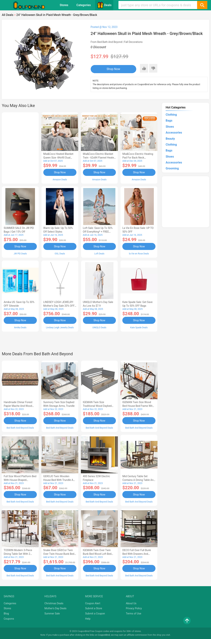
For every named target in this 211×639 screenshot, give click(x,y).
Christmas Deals (53, 603)
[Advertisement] (20, 147)
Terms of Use (133, 613)
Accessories (174, 132)
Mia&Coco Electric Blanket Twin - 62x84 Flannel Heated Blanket (99, 157)
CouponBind (104, 635)
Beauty (170, 138)
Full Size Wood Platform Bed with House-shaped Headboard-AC (20, 480)
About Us (131, 603)
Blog (6, 613)
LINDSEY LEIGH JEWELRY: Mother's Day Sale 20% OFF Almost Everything (59, 306)
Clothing (171, 114)
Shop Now (113, 69)
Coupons (9, 618)
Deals (104, 5)
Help (88, 618)
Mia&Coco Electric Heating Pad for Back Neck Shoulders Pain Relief (137, 157)
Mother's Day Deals (55, 608)
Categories (83, 5)
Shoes (170, 126)
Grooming (172, 168)
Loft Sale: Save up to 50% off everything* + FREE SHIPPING (98, 231)
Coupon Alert (92, 603)
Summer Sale (52, 613)
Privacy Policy (134, 608)
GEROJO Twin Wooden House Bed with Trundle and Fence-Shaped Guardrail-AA (59, 480)
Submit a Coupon (95, 613)
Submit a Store (93, 608)
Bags (169, 120)
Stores (64, 5)
